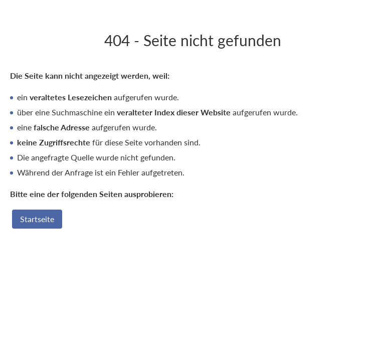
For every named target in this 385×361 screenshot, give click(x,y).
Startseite (37, 219)
